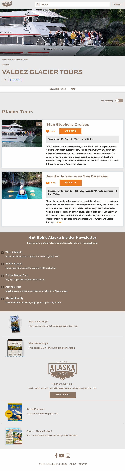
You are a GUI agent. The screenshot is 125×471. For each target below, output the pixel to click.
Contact (83, 464)
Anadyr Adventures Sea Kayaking (77, 176)
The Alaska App (38, 343)
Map (73, 89)
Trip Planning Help (62, 384)
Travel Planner (36, 409)
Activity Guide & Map (39, 431)
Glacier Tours (58, 89)
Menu (117, 4)
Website (70, 131)
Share (15, 80)
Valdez (5, 64)
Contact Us (63, 395)
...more (57, 222)
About (73, 464)
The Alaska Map (38, 321)
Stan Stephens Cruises (67, 125)
